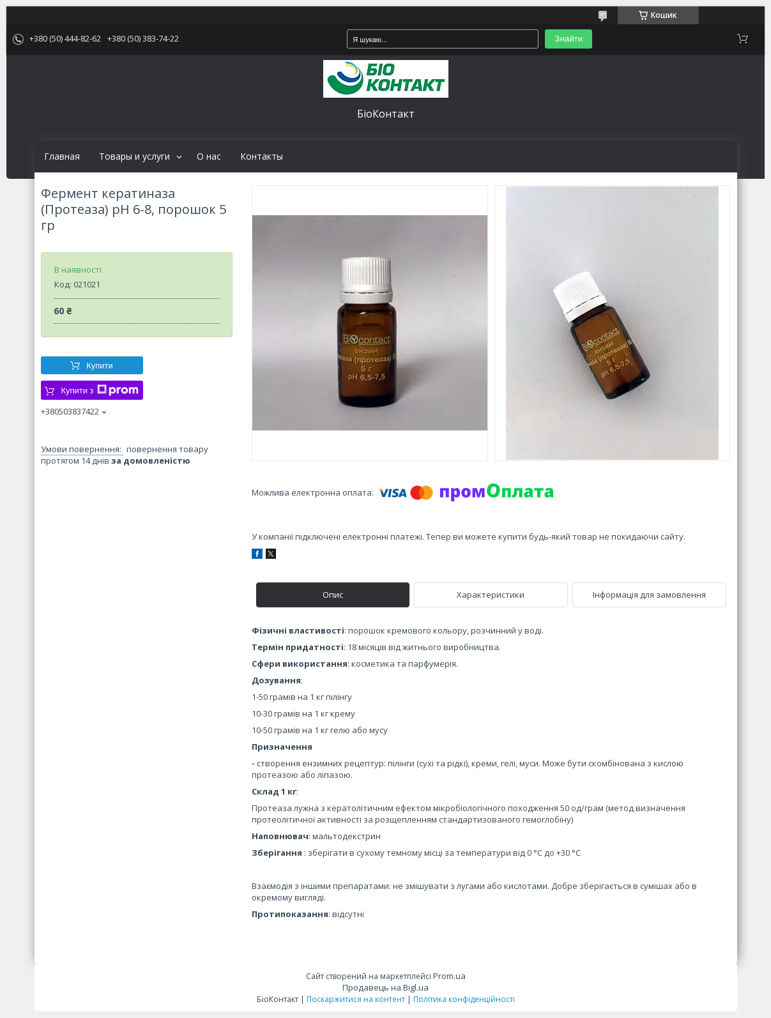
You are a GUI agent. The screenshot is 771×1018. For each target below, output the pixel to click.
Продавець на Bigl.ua (385, 987)
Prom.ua (449, 976)
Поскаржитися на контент (356, 999)
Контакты (261, 156)
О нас (209, 156)
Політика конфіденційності (464, 999)
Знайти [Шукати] (568, 38)
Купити (99, 365)
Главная (62, 156)
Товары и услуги (134, 156)
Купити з (99, 390)
